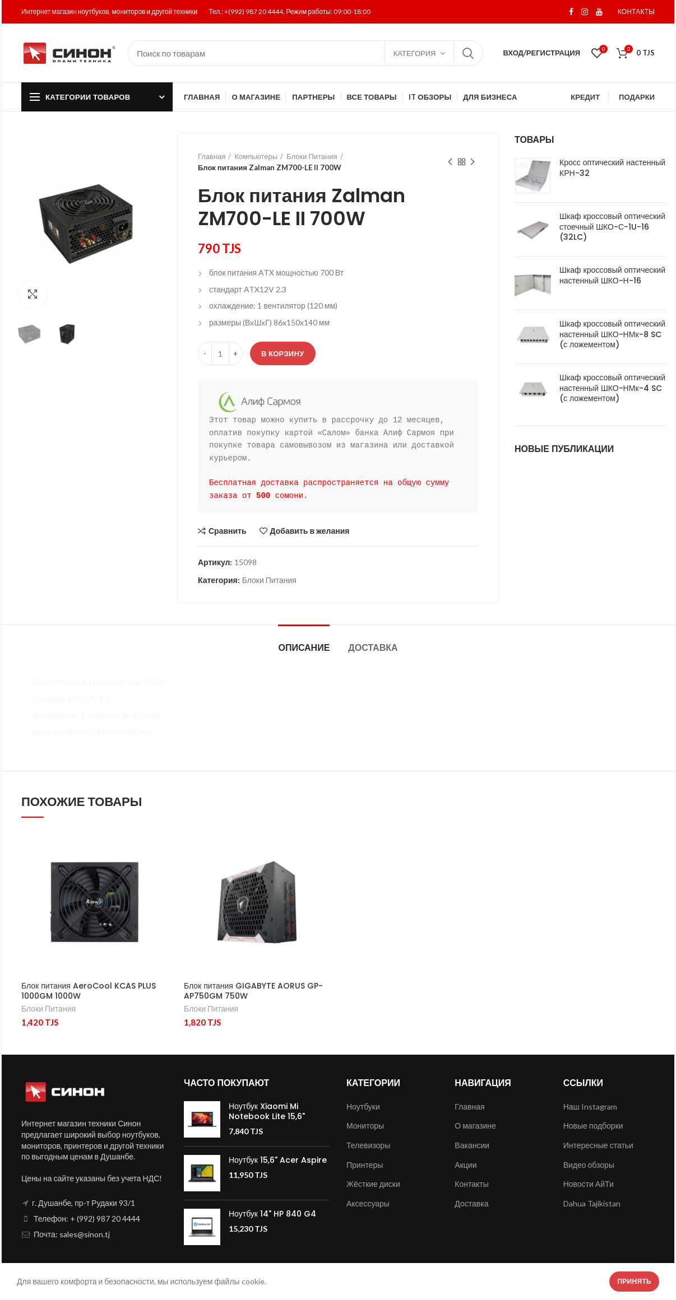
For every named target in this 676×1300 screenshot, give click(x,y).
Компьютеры (255, 156)
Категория (414, 53)
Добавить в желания (310, 531)
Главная (211, 156)
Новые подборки (593, 1125)
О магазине (475, 1125)
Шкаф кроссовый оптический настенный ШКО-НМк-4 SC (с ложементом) (612, 387)
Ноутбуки (363, 1106)
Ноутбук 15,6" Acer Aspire (278, 1160)
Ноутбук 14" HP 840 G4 (272, 1214)
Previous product (450, 162)
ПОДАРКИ (637, 96)
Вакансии (472, 1145)
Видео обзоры (588, 1164)
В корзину (282, 353)
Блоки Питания (311, 156)
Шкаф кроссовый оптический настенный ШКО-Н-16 (612, 275)
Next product (472, 162)
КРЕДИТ (585, 96)
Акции (465, 1164)
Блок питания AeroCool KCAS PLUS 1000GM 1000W (88, 991)
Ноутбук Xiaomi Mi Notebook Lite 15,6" (267, 1111)
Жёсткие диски (373, 1184)
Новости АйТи (588, 1184)
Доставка (372, 647)
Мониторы (365, 1125)
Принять (634, 1281)
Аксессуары (368, 1203)
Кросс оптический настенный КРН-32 (612, 167)
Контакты (471, 1184)
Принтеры (364, 1164)
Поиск (468, 53)
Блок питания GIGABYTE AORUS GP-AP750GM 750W (253, 991)
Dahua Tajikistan (592, 1203)
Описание (304, 647)
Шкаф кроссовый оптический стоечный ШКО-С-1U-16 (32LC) (612, 226)
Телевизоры (368, 1145)
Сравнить (228, 531)
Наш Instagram (590, 1106)
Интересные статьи (598, 1145)
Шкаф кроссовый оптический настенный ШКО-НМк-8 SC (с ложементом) (612, 334)
